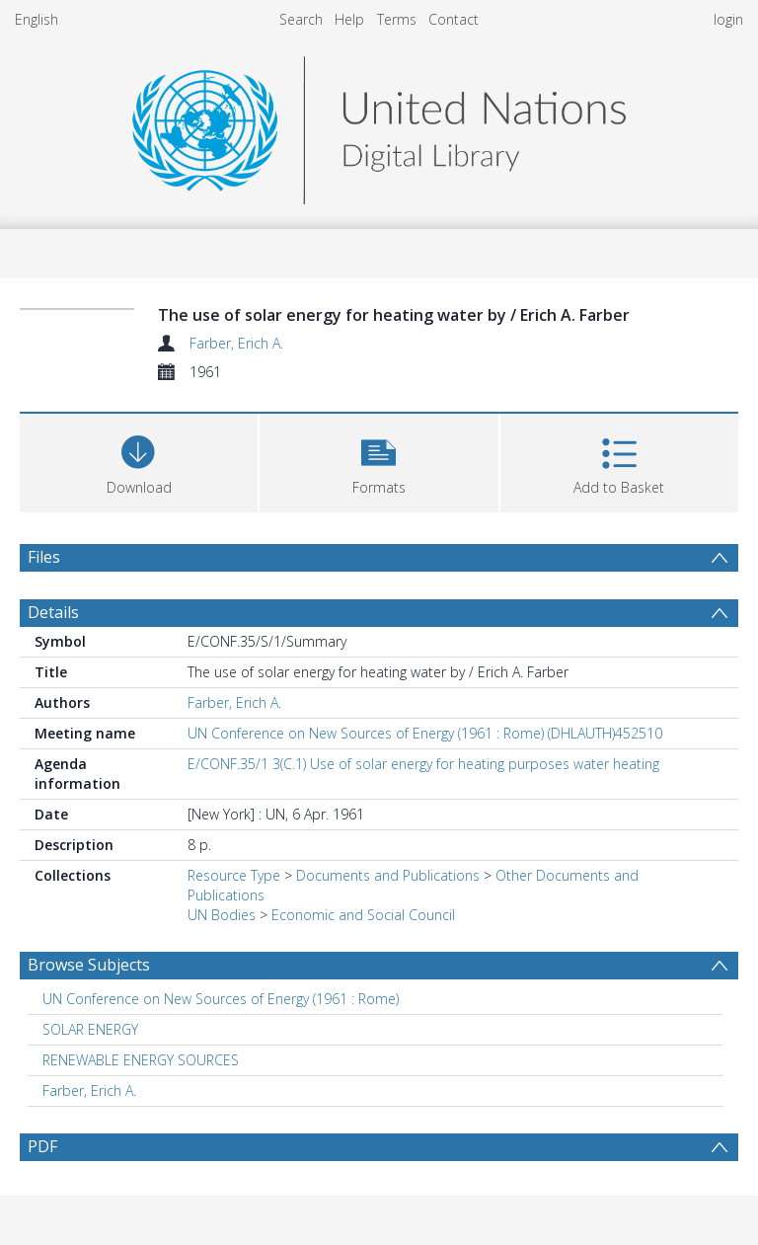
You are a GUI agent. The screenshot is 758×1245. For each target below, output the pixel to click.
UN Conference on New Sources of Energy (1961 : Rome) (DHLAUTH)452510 (425, 733)
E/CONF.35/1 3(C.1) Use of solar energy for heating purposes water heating (423, 763)
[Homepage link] (379, 125)
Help (349, 19)
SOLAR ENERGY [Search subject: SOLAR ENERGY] (90, 1029)
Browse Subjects (89, 964)
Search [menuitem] (301, 19)
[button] (378, 460)
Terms (397, 19)
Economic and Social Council (363, 914)
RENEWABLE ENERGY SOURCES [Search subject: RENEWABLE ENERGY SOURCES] (140, 1059)
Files (44, 557)
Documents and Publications (388, 875)
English (36, 19)
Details (53, 612)
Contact (453, 19)
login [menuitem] (728, 19)
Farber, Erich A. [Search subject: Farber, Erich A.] (89, 1090)
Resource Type (234, 875)
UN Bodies (222, 914)
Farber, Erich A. (236, 343)
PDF (42, 1146)
